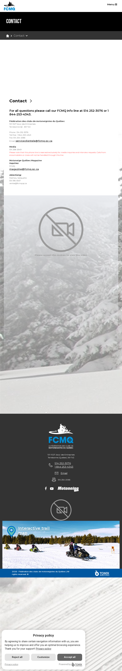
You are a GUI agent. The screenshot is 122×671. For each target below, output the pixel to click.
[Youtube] (51, 490)
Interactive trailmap (34, 532)
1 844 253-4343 (64, 467)
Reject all (17, 657)
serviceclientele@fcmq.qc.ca (35, 141)
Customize (43, 657)
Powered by (70, 664)
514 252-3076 (62, 463)
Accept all (69, 657)
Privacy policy (43, 648)
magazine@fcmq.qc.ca (24, 169)
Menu (113, 5)
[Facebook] (45, 490)
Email (64, 474)
